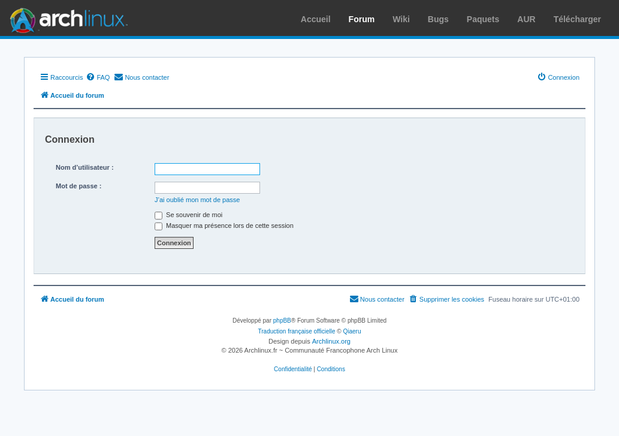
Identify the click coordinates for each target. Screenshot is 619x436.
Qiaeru (352, 331)
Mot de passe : (78, 186)
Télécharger (577, 19)
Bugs (438, 19)
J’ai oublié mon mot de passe (197, 199)
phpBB (282, 320)
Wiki (401, 19)
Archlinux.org (331, 341)
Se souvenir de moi (188, 214)
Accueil (316, 19)
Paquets (483, 19)
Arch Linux (66, 18)
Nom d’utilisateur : (85, 167)
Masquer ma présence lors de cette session (224, 225)
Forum (362, 19)
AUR (526, 19)
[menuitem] (98, 77)
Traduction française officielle (297, 331)
